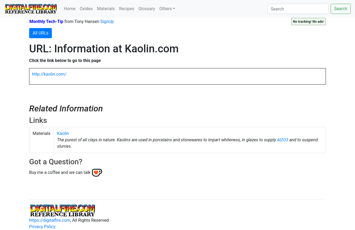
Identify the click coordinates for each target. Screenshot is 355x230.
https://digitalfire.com (49, 220)
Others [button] (165, 8)
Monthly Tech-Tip (46, 21)
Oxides (86, 8)
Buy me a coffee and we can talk (60, 172)
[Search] (298, 9)
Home (69, 8)
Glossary (146, 8)
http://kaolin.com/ (49, 74)
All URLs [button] (40, 33)
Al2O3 (282, 139)
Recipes (126, 8)
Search (340, 8)
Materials (106, 8)
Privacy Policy (42, 226)
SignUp (107, 21)
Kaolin (63, 133)
